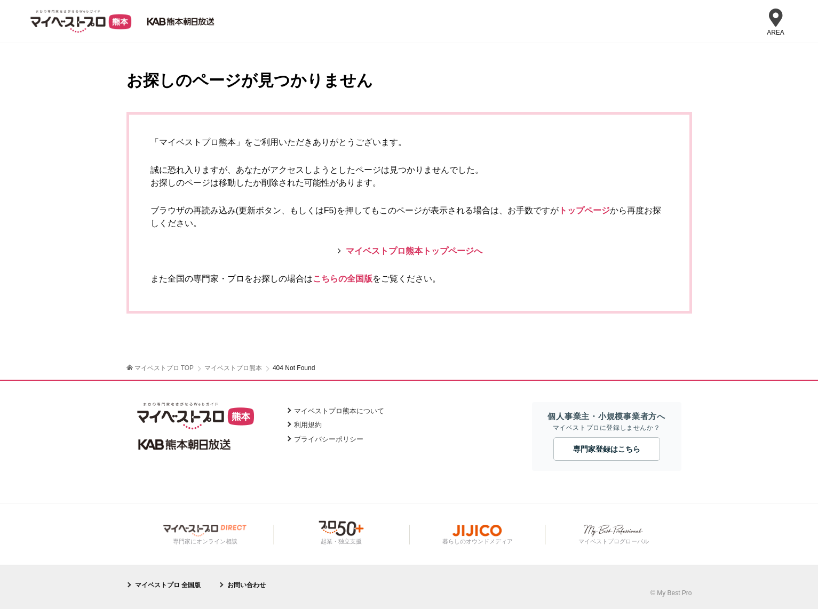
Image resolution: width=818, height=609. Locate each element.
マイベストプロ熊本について (339, 410)
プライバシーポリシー (328, 439)
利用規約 (308, 425)
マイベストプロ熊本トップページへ (414, 250)
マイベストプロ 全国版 (168, 584)
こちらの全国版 (342, 278)
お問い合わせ (246, 584)
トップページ (584, 210)
